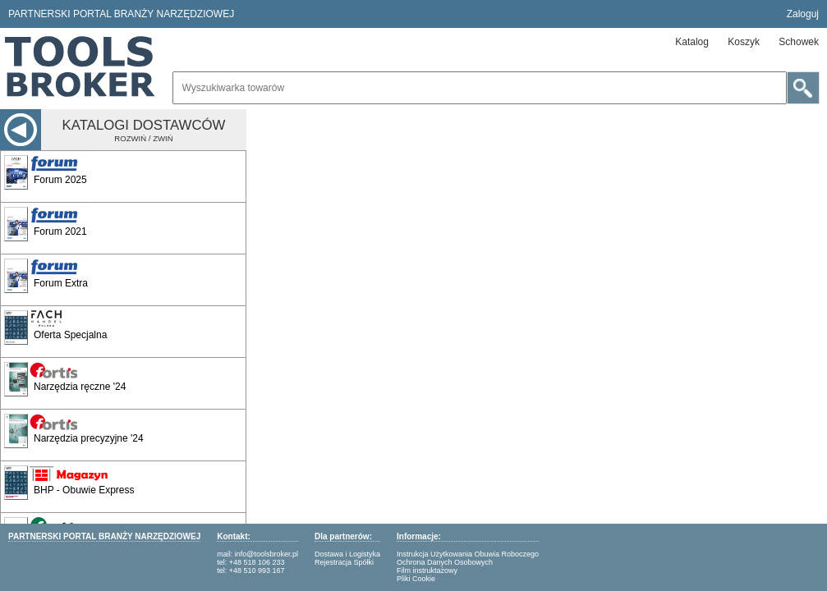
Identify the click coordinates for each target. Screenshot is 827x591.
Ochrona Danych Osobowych (445, 562)
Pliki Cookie (416, 579)
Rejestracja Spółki (344, 562)
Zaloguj (803, 14)
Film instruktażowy (427, 570)
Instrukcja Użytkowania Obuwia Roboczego (468, 554)
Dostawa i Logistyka (347, 554)
